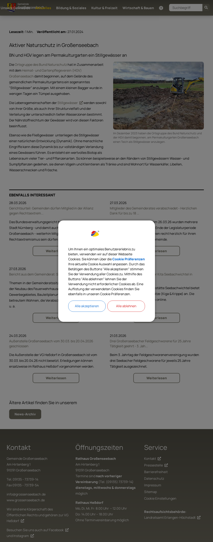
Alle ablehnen (126, 306)
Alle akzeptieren (87, 306)
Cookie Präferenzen (128, 259)
